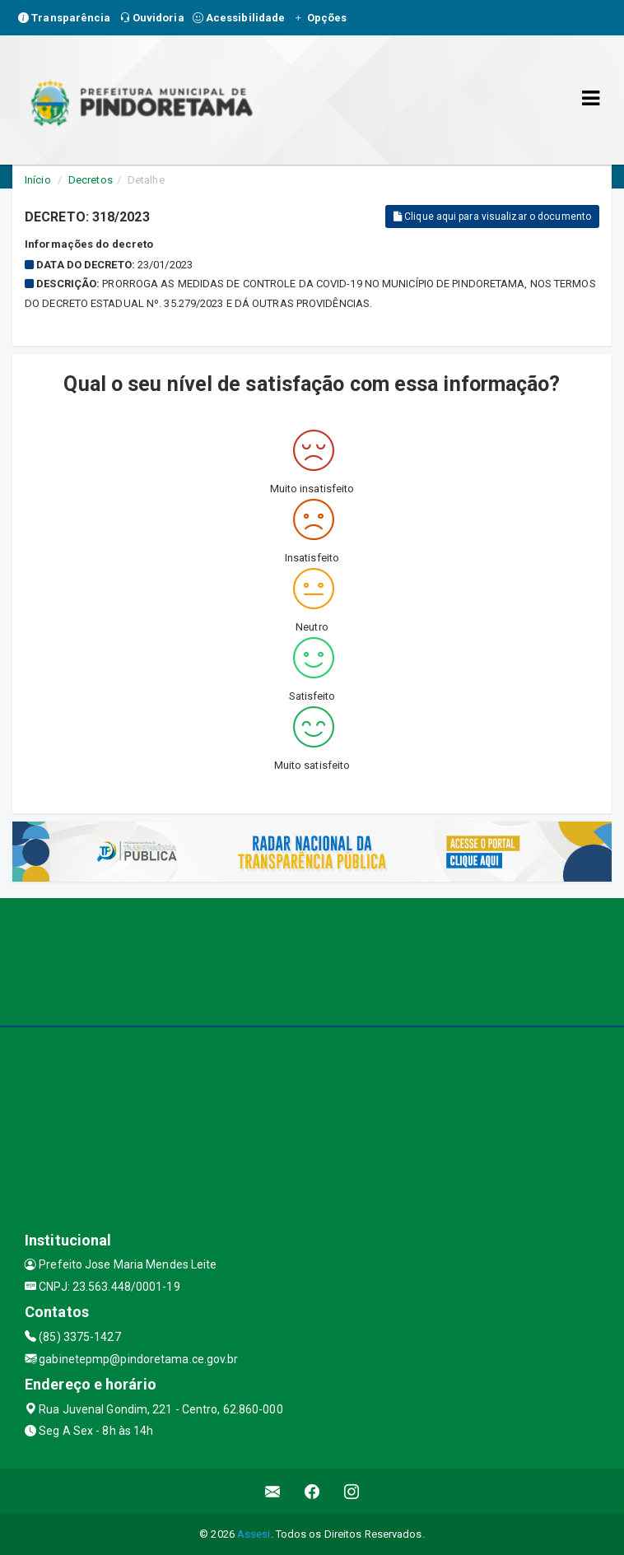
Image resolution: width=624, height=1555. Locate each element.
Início (38, 180)
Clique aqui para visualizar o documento (492, 216)
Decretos (90, 180)
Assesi (254, 1534)
